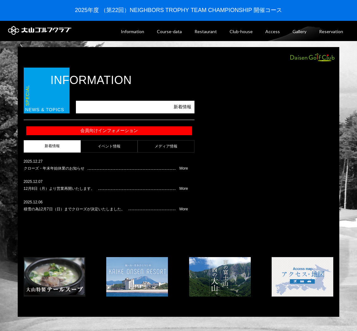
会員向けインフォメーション (109, 130)
